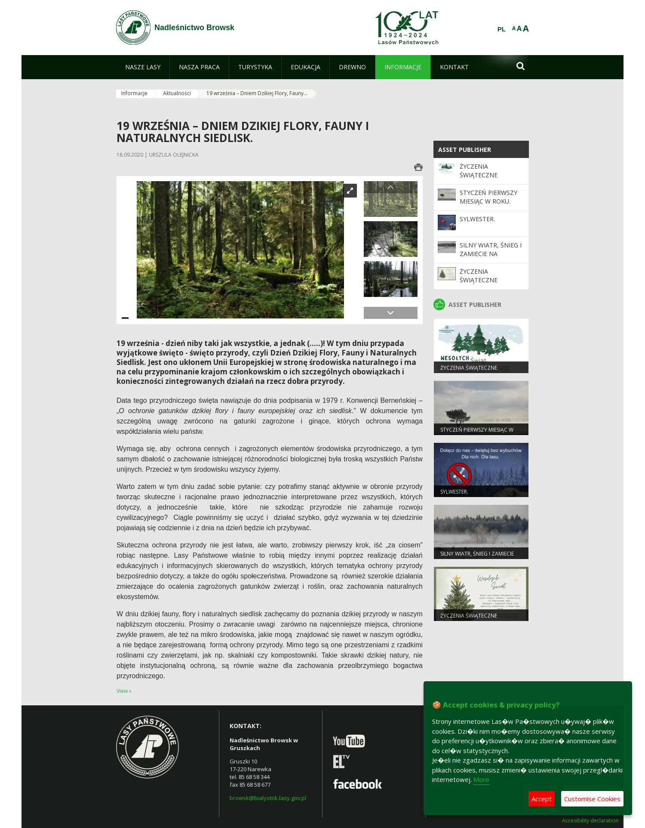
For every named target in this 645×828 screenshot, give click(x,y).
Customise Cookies (592, 798)
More (481, 779)
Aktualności (177, 93)
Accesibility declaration (590, 821)
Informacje (134, 93)
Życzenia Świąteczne (479, 170)
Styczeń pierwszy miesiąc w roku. (488, 196)
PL (502, 29)
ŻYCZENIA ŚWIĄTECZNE (479, 275)
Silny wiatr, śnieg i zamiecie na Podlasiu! (491, 254)
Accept (541, 798)
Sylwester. (477, 219)
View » (124, 691)
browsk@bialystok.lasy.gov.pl (268, 798)
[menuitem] (142, 67)
